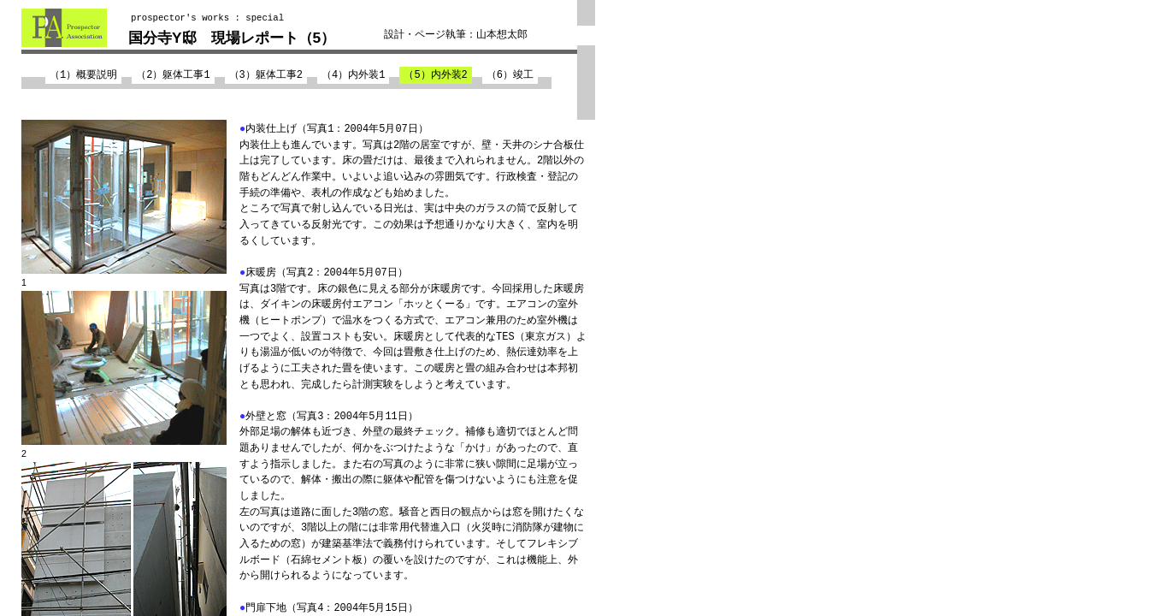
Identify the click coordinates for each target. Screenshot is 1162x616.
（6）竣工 (510, 75)
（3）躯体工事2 (266, 75)
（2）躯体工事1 (172, 75)
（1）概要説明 (83, 75)
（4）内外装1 (353, 75)
